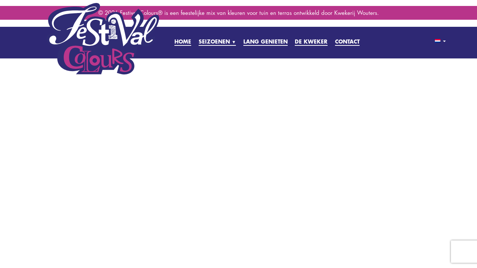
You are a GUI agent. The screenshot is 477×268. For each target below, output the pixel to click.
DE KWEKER (311, 41)
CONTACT (347, 41)
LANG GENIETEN (265, 41)
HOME (182, 41)
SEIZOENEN (217, 41)
